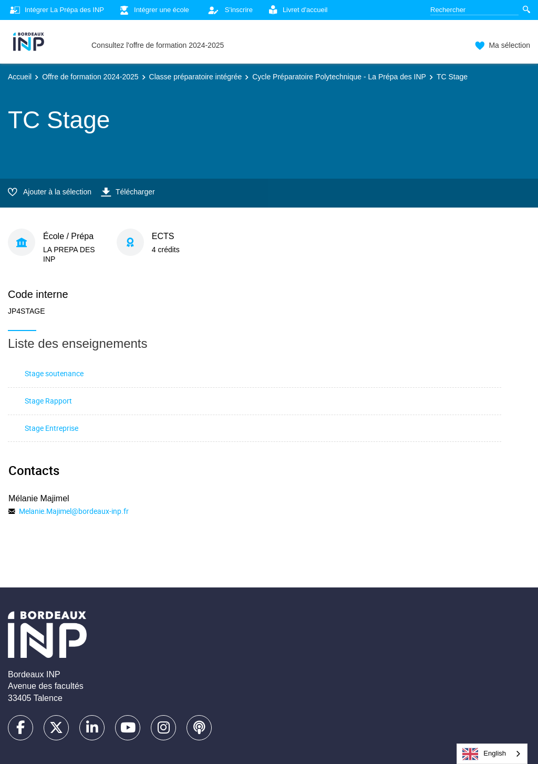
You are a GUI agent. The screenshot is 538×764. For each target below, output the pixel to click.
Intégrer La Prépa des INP (56, 10)
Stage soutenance (54, 373)
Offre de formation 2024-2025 (90, 77)
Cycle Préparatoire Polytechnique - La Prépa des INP (339, 77)
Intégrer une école (153, 10)
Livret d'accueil (297, 10)
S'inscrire (227, 10)
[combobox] (492, 754)
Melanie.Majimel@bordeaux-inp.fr (74, 511)
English (484, 754)
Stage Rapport (48, 401)
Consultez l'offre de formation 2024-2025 (157, 45)
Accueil (20, 77)
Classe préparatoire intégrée (195, 77)
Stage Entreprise (51, 428)
